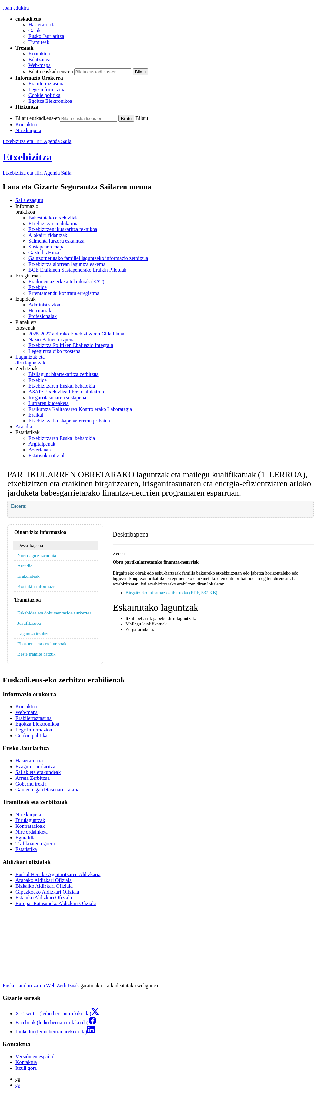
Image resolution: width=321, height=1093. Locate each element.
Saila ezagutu (29, 200)
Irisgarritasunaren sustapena (57, 397)
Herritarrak (39, 310)
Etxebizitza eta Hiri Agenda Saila (37, 141)
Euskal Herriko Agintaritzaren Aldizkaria (57, 874)
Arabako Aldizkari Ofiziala (43, 880)
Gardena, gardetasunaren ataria (47, 789)
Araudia (23, 426)
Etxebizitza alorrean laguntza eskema (66, 264)
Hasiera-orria (41, 24)
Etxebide (37, 287)
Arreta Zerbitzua (32, 778)
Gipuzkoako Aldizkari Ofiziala (47, 892)
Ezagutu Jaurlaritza (35, 766)
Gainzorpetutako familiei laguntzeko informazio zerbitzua (88, 258)
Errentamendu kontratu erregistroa (63, 293)
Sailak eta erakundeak (38, 772)
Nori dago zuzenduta (36, 555)
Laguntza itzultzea (34, 633)
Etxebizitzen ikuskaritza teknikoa (62, 229)
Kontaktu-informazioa (38, 586)
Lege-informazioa (46, 89)
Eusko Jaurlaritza (46, 36)
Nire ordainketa (31, 832)
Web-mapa (39, 65)
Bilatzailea (39, 59)
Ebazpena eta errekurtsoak (41, 643)
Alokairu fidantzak (47, 235)
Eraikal (35, 415)
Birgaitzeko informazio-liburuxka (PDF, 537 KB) (171, 592)
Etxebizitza (27, 157)
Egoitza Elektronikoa (50, 101)
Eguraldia (25, 837)
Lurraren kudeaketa (48, 403)
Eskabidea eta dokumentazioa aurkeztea (54, 612)
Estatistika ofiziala (47, 455)
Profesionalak (42, 316)
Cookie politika (44, 95)
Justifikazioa (29, 623)
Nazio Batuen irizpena (51, 339)
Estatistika (26, 849)
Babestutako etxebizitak (53, 217)
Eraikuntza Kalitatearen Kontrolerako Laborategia (80, 409)
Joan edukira (16, 8)
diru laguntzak (166, 359)
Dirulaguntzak (30, 820)
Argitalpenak (41, 444)
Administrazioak (45, 304)
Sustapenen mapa (46, 246)
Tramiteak (38, 42)
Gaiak (34, 30)
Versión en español (35, 1056)
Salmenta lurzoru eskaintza (56, 241)
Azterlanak (39, 449)
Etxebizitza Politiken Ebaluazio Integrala (70, 345)
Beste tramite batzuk (36, 654)
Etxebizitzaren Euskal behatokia (61, 386)
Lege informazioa (33, 729)
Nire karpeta (28, 130)
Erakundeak (28, 576)
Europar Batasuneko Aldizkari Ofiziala (55, 903)
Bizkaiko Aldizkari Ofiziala (44, 886)
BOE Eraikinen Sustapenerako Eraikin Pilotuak (77, 270)
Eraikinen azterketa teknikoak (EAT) (66, 281)
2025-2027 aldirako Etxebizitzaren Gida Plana (76, 333)
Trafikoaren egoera (35, 843)
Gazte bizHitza (43, 252)
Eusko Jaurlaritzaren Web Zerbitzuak (41, 985)
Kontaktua (39, 53)
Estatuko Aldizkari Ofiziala (43, 897)
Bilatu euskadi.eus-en (50, 71)
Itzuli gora (26, 1068)
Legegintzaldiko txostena (54, 351)
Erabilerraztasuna (46, 83)
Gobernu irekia (30, 784)
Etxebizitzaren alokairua (53, 223)
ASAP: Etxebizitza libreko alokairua (66, 391)
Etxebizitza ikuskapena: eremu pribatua (69, 420)
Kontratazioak (30, 826)
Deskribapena (30, 545)
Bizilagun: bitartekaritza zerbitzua (63, 374)
